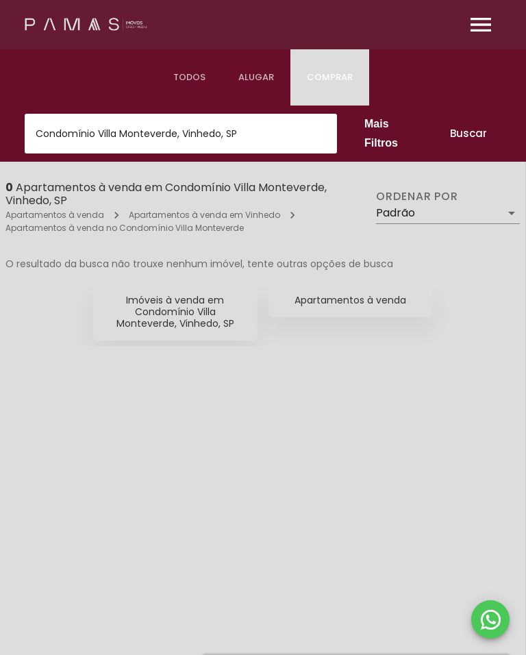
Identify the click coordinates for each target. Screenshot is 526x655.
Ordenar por (417, 196)
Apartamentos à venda (54, 215)
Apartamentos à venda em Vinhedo (204, 215)
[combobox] (181, 133)
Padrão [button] (395, 213)
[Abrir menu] (481, 25)
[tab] (189, 77)
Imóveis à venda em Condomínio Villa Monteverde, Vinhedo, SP (175, 311)
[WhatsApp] (490, 619)
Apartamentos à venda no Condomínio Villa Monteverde (124, 228)
